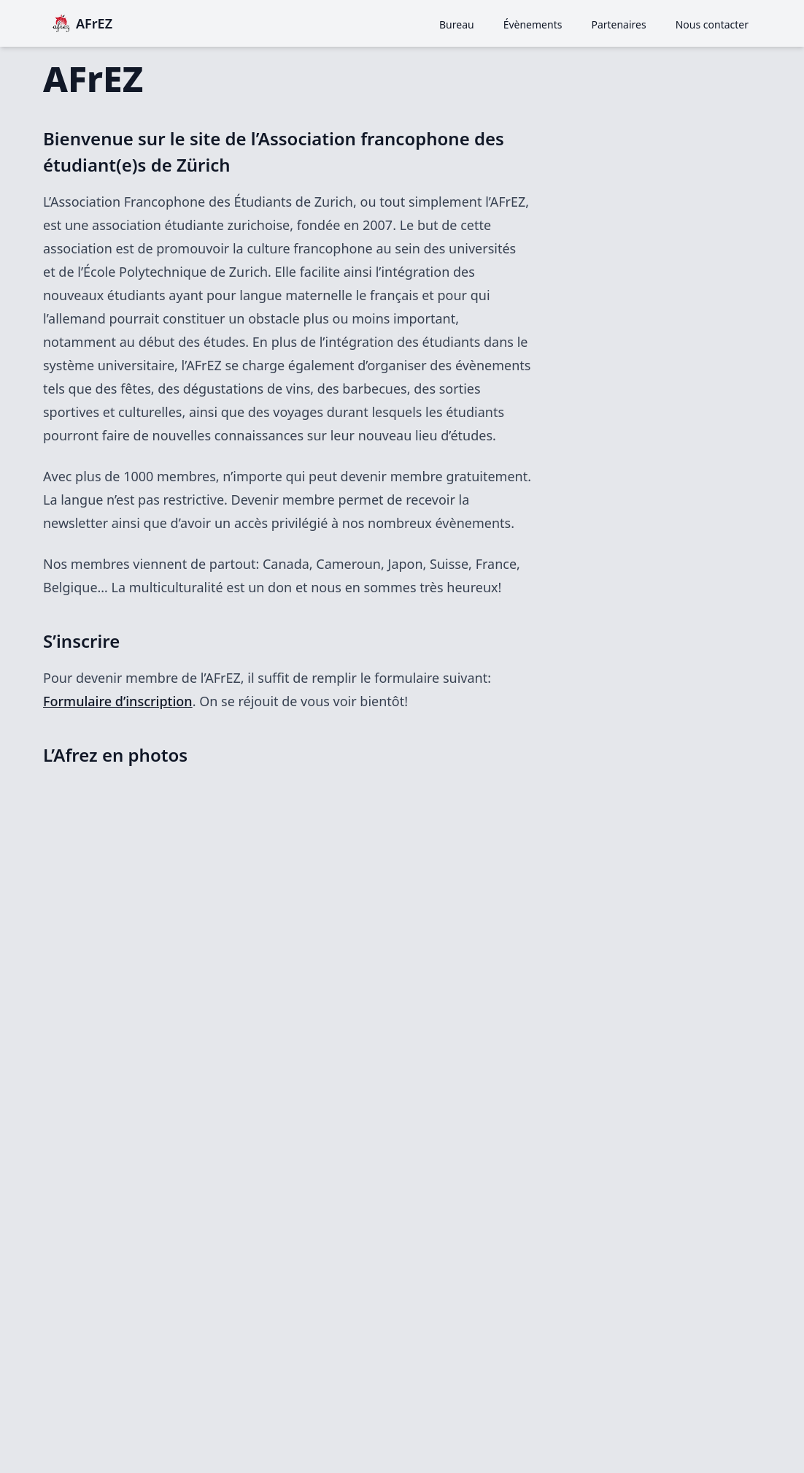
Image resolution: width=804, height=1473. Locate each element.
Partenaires (618, 24)
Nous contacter (712, 24)
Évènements (533, 24)
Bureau (456, 24)
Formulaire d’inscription (118, 701)
